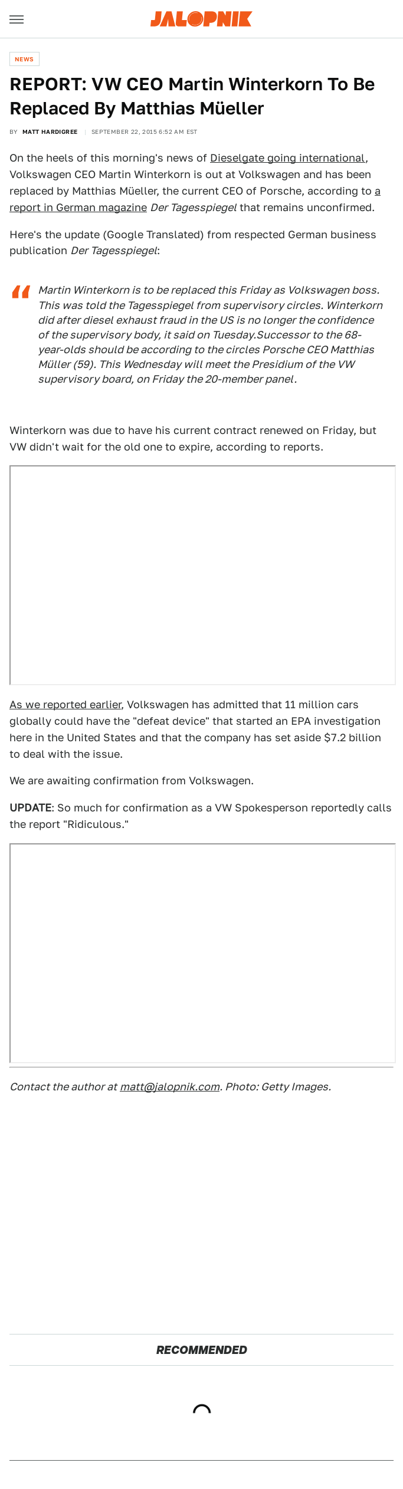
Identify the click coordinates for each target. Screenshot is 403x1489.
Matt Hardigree (50, 131)
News (24, 59)
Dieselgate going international (287, 158)
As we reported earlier (65, 704)
